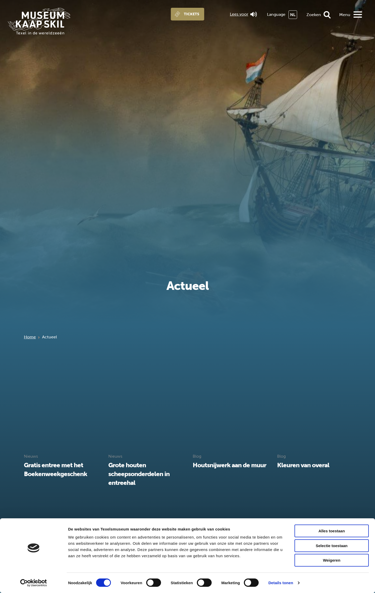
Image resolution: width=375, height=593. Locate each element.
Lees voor (243, 14)
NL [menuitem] (293, 14)
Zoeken (313, 14)
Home (30, 336)
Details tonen (280, 583)
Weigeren (331, 560)
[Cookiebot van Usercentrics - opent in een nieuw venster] (33, 583)
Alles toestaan (331, 531)
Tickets (191, 14)
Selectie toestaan (332, 545)
